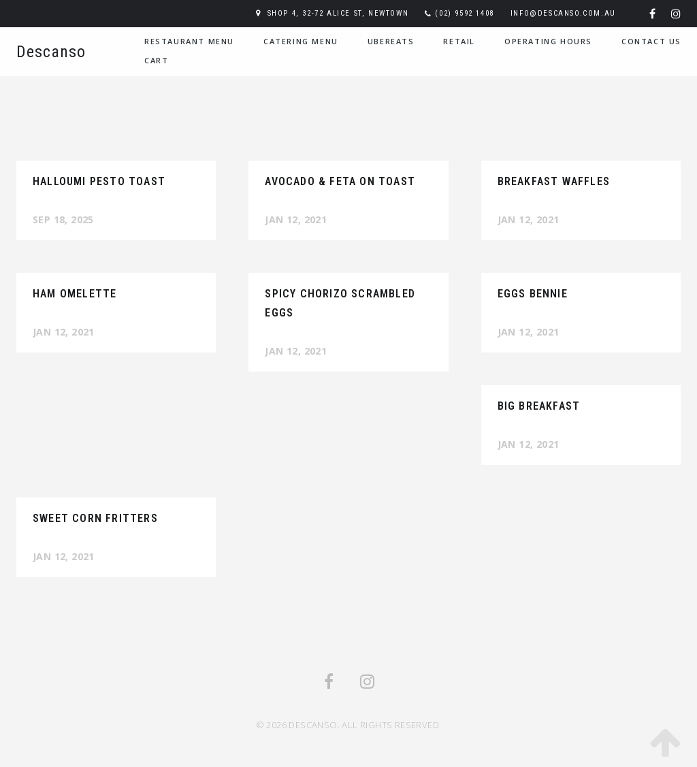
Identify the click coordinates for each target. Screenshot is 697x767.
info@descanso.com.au (563, 13)
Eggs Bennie (533, 293)
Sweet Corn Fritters (95, 518)
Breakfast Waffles (554, 181)
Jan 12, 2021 (296, 219)
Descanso (51, 51)
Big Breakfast (539, 405)
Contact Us (651, 41)
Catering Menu (300, 41)
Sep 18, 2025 (63, 219)
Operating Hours (548, 41)
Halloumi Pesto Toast (99, 181)
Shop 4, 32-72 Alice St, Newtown (338, 13)
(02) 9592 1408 (464, 13)
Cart (156, 60)
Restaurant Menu (189, 41)
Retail (459, 41)
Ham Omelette (74, 293)
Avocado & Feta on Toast (340, 181)
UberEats (391, 41)
